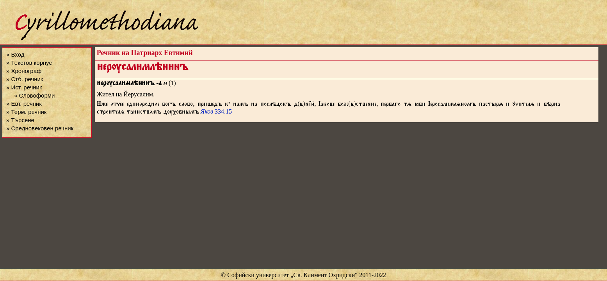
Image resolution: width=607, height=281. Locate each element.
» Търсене (20, 120)
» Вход (15, 54)
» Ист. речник (24, 87)
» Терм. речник (26, 111)
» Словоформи (34, 95)
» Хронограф (23, 71)
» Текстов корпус (29, 62)
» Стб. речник (24, 79)
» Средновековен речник (39, 128)
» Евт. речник (24, 103)
